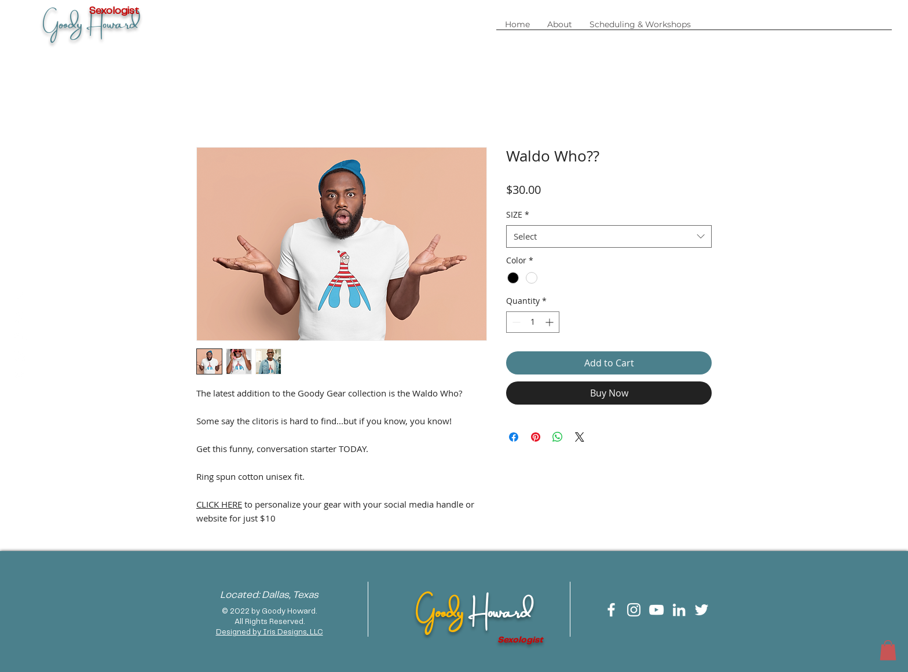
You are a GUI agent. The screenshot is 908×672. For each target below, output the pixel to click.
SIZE (517, 214)
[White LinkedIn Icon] (679, 610)
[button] (640, 28)
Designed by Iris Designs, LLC (269, 632)
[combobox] (609, 236)
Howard (499, 609)
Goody (442, 609)
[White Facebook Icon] (611, 610)
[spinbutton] (532, 322)
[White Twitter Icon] (702, 610)
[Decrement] (515, 322)
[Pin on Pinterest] (536, 437)
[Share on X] (580, 437)
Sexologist (520, 640)
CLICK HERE (219, 504)
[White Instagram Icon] (634, 610)
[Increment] (550, 322)
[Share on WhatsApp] (558, 437)
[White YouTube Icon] (656, 610)
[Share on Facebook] (514, 437)
